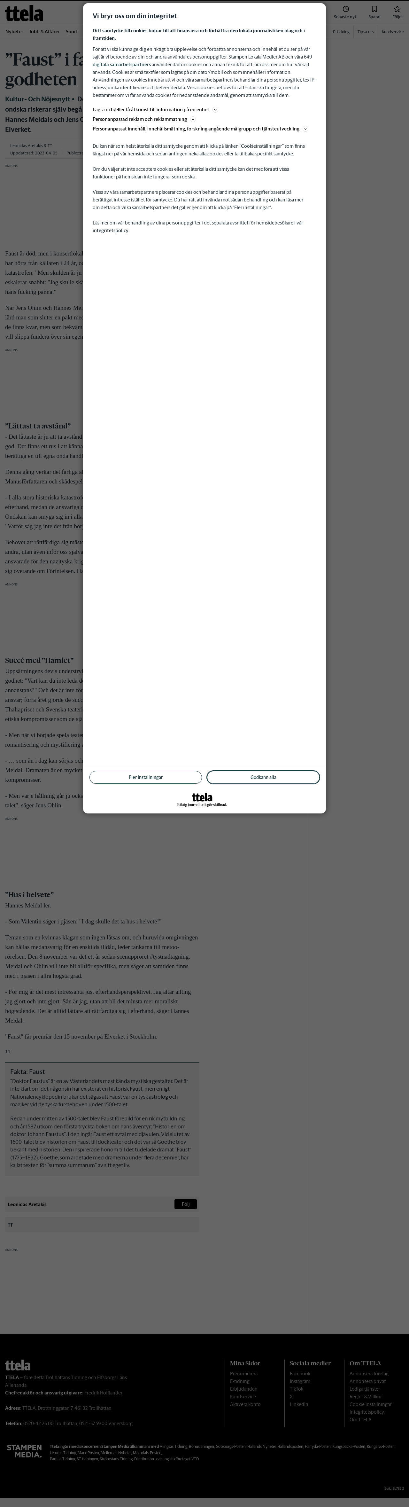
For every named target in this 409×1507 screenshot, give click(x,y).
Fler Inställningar (146, 777)
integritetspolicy (110, 230)
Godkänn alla (263, 777)
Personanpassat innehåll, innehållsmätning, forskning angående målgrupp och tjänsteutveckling (200, 129)
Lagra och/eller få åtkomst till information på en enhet (155, 109)
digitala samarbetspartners (122, 64)
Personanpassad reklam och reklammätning (144, 119)
